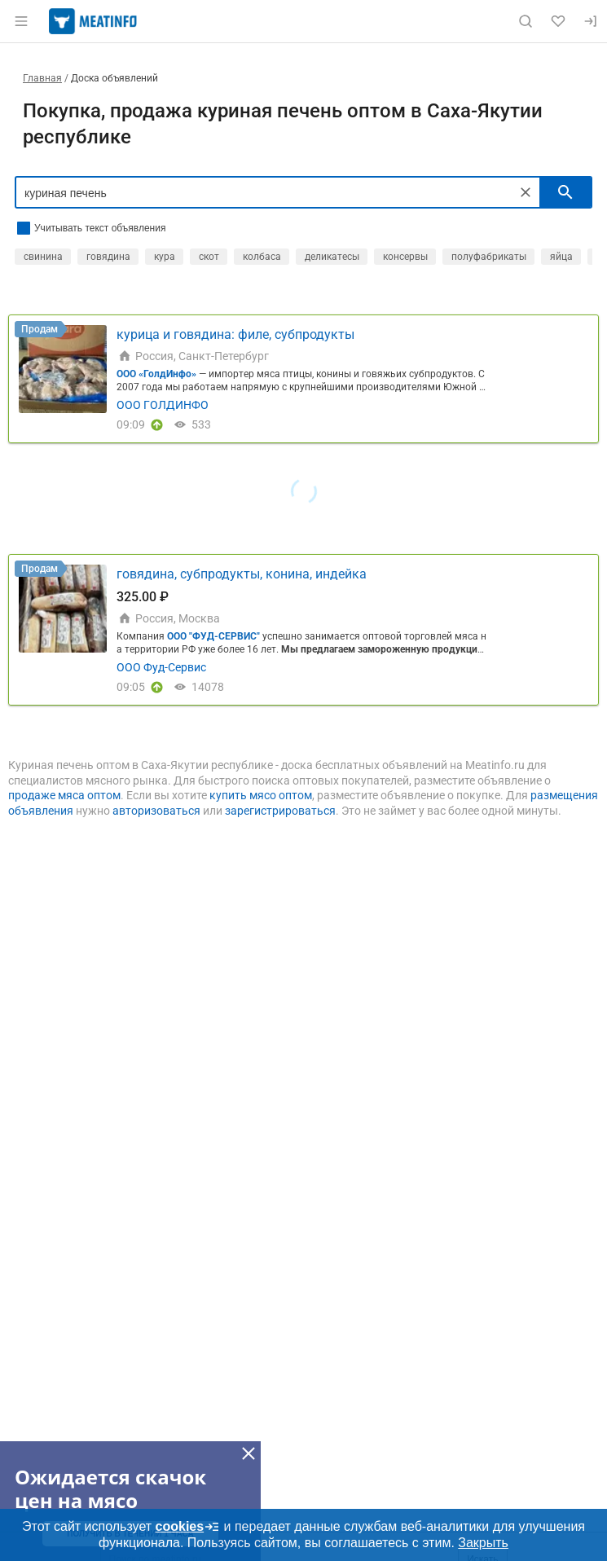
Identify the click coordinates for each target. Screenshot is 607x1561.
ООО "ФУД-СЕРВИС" (213, 636)
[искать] (565, 192)
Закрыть (483, 1543)
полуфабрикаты (488, 256)
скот (209, 256)
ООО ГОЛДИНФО (163, 404)
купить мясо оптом (260, 795)
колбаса (262, 256)
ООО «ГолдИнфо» (156, 374)
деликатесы (332, 256)
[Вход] (590, 21)
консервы (405, 256)
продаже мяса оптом (64, 795)
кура (164, 256)
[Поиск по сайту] (525, 21)
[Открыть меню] (21, 21)
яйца (561, 256)
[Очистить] (525, 192)
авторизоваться (156, 810)
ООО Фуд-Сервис (161, 667)
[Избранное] (558, 21)
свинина (43, 256)
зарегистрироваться (280, 810)
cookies (188, 1527)
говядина (108, 256)
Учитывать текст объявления (99, 228)
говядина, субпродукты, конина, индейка (242, 574)
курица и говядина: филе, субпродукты (235, 334)
